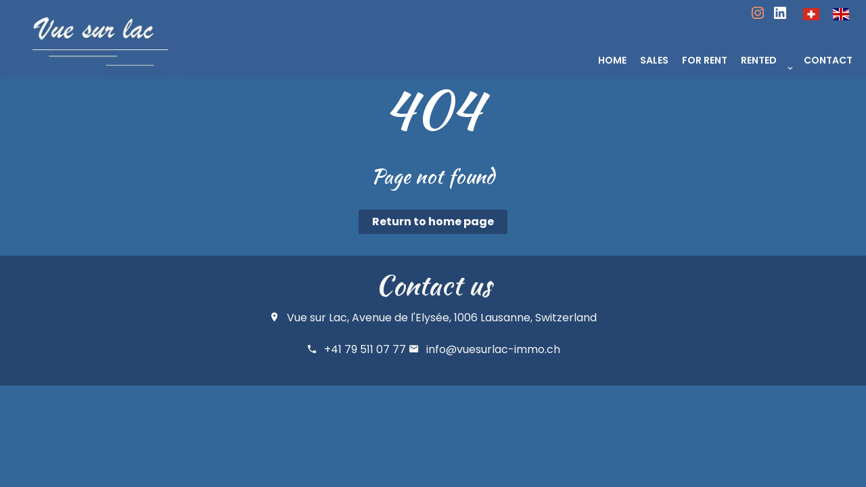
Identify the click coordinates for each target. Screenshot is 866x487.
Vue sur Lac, (318, 317)
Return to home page (433, 221)
